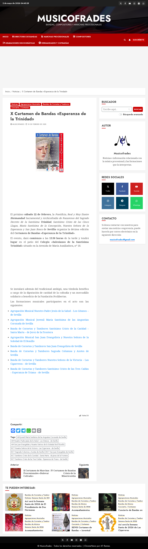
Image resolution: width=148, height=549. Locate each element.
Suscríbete (136, 40)
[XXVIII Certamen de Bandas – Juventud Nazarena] (61, 522)
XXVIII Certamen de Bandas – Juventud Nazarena (82, 530)
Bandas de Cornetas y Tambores (56, 104)
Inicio (5, 36)
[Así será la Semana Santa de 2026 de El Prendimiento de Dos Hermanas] (14, 502)
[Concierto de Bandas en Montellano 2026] (107, 502)
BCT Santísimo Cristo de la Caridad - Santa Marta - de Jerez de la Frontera (39, 455)
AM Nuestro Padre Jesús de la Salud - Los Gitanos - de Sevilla (34, 441)
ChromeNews (90, 545)
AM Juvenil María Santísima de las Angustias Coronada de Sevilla (41, 437)
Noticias (14, 104)
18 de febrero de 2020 (37, 124)
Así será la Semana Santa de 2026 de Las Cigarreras (129, 527)
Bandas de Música (79, 504)
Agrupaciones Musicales (30, 104)
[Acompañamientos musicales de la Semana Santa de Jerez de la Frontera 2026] (61, 502)
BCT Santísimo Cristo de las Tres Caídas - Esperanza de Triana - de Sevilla (39, 459)
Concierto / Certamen (20, 107)
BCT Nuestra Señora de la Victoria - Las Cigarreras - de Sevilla (35, 448)
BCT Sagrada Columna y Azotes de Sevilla (27, 452)
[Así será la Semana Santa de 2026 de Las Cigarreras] (107, 522)
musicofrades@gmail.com (122, 239)
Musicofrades (74, 18)
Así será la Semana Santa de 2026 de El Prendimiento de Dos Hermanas (35, 506)
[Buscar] (138, 109)
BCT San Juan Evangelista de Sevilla (59, 452)
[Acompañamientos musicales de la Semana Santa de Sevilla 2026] (14, 522)
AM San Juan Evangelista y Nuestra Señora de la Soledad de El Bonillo (37, 444)
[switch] (120, 114)
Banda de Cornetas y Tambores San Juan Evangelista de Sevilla (46, 346)
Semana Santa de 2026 (41, 498)
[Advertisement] (74, 66)
